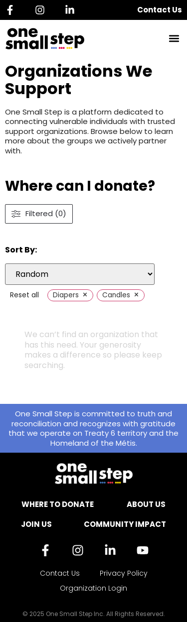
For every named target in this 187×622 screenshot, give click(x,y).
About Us (146, 504)
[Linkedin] (72, 10)
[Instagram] (42, 10)
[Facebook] (12, 10)
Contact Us (159, 9)
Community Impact (125, 524)
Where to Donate (57, 504)
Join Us (36, 524)
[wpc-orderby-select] (80, 274)
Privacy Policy (124, 573)
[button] (174, 38)
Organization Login (93, 588)
